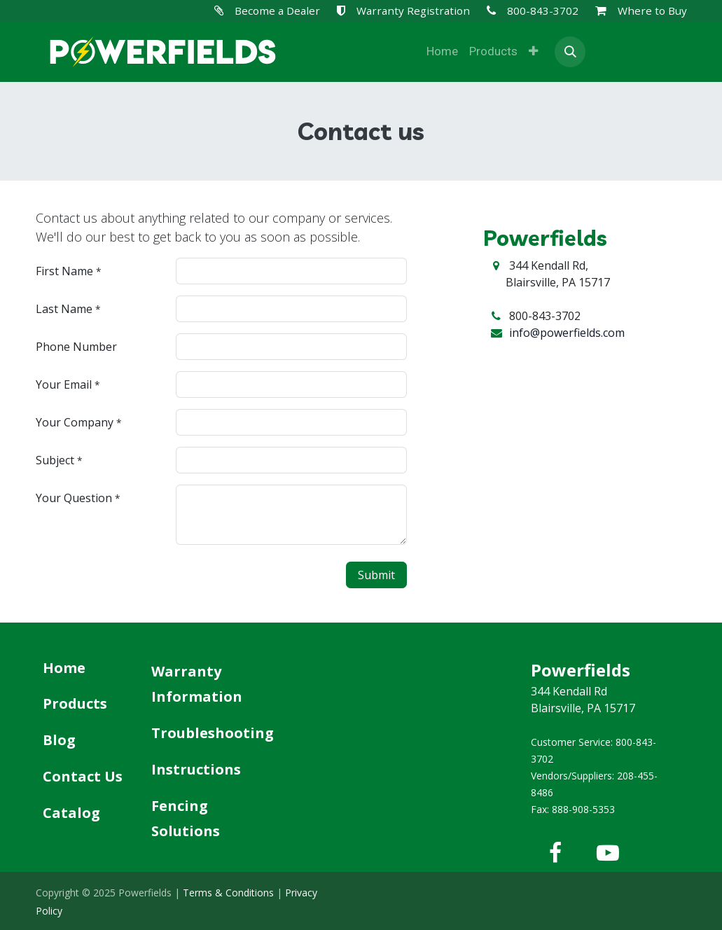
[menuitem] (442, 52)
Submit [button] (376, 575)
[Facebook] (555, 853)
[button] (570, 51)
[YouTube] (607, 853)
